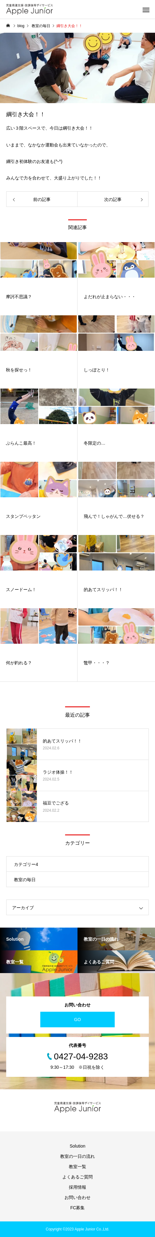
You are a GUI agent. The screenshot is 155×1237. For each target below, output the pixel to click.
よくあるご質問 (77, 1176)
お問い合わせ (77, 1197)
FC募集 (77, 1207)
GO (77, 1019)
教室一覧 (77, 1166)
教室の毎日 (25, 879)
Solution (78, 1146)
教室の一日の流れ (77, 1156)
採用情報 (77, 1187)
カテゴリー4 (26, 864)
